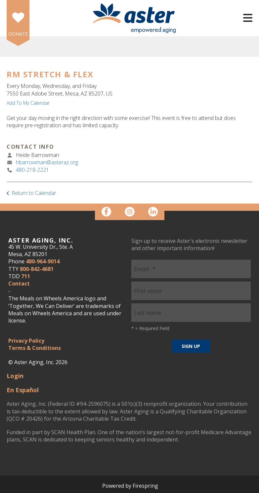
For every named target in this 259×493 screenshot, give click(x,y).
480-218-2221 (32, 169)
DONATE (18, 34)
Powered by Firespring (130, 485)
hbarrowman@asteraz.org (47, 162)
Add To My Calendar (28, 103)
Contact (19, 283)
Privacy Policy (26, 340)
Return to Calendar (34, 193)
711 (25, 276)
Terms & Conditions (34, 348)
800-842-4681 (37, 269)
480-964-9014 (43, 261)
